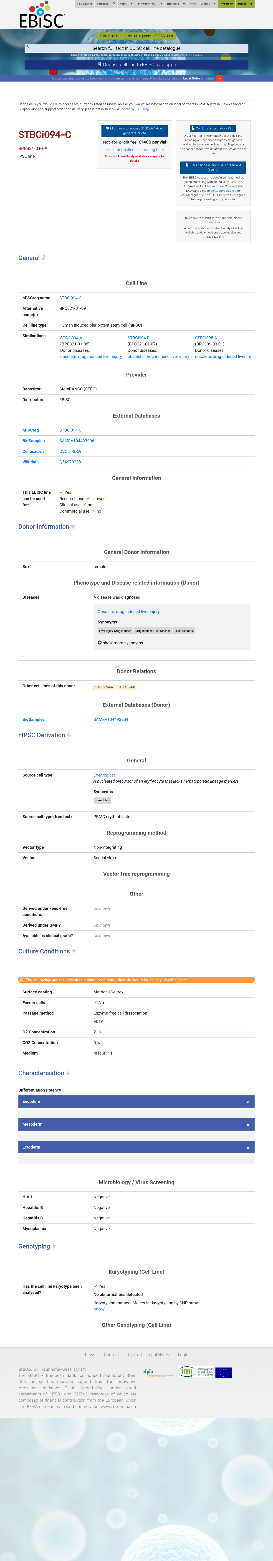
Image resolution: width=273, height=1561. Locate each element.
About (122, 3)
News (188, 3)
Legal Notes (191, 89)
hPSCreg (36, 486)
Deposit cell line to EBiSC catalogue (136, 73)
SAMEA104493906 (80, 498)
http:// (102, 1437)
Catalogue (102, 3)
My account (222, 3)
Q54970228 (73, 521)
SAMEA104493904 (115, 795)
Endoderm (37, 1213)
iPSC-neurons (80, 3)
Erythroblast (107, 854)
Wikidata (36, 521)
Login (186, 1485)
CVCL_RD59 (73, 509)
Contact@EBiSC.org (195, 120)
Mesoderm (38, 1238)
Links (132, 1485)
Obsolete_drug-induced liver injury (134, 680)
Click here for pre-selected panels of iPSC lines (136, 41)
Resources (171, 3)
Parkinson (203, 62)
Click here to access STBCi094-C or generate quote (134, 144)
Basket (241, 4)
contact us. (215, 249)
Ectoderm (37, 1263)
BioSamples (39, 498)
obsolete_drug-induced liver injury (95, 408)
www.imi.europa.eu (70, 1548)
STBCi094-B (148, 388)
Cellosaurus (39, 509)
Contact (203, 3)
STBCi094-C (73, 330)
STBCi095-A (222, 388)
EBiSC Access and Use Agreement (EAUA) (210, 184)
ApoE (214, 62)
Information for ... (145, 3)
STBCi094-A (74, 388)
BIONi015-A (187, 62)
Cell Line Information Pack (210, 141)
